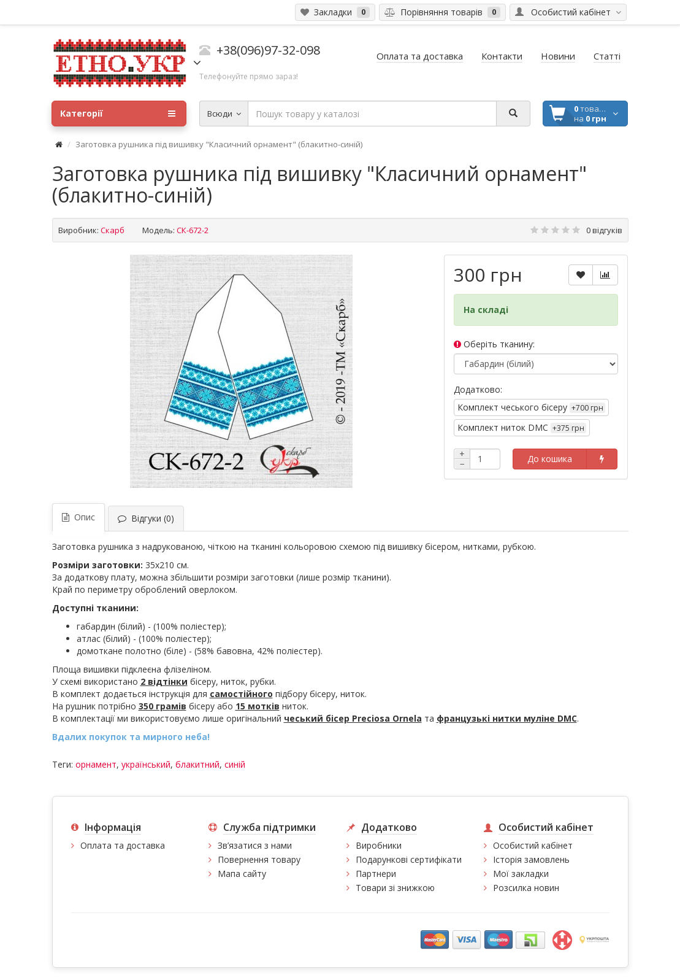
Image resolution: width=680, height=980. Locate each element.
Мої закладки (521, 873)
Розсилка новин (526, 887)
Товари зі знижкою (395, 887)
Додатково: (478, 389)
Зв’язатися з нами (255, 845)
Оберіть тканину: (494, 344)
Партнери (376, 873)
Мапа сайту (242, 873)
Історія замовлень (531, 859)
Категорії (117, 113)
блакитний (197, 764)
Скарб (112, 230)
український (145, 764)
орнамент (96, 764)
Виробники (379, 845)
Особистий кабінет (533, 845)
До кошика (549, 459)
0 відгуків (604, 230)
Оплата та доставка (122, 845)
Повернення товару (259, 859)
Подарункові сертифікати (409, 859)
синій (234, 764)
